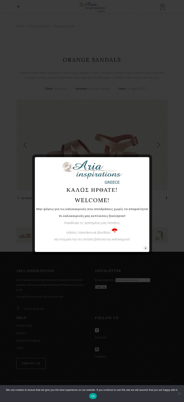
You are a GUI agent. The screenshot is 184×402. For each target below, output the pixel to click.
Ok (93, 396)
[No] (179, 394)
